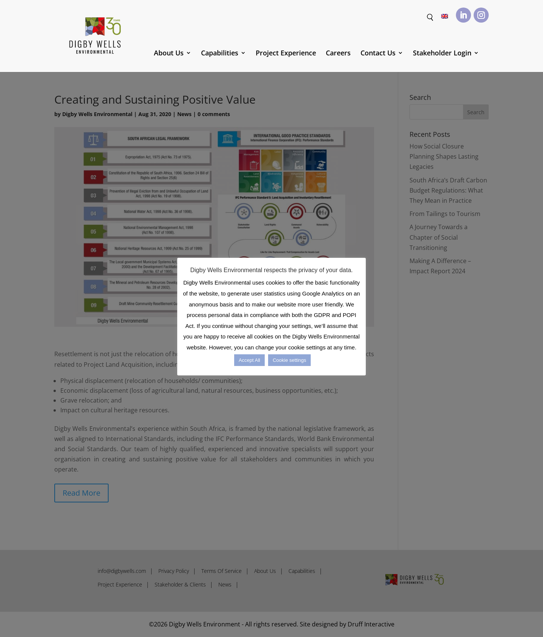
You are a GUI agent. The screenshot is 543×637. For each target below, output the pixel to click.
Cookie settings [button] (289, 360)
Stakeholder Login (442, 53)
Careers (338, 53)
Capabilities (219, 53)
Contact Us (378, 53)
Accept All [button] (249, 360)
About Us (169, 53)
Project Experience (286, 53)
